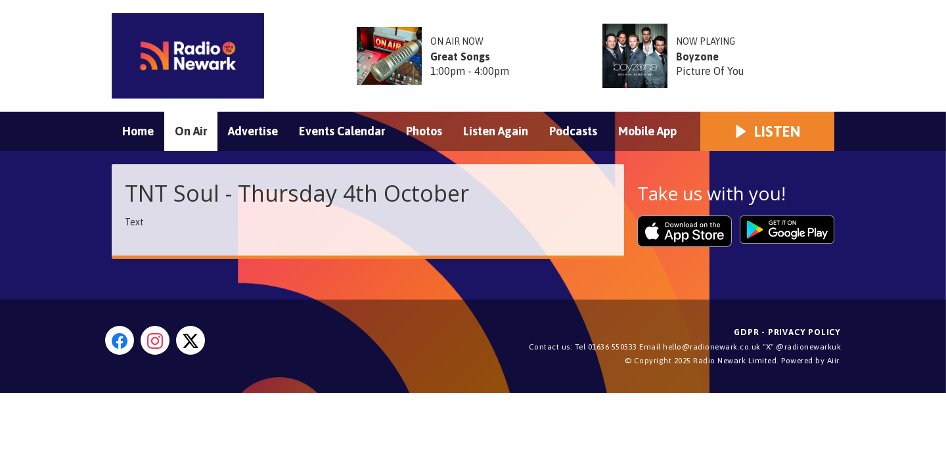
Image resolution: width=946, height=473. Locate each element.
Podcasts (573, 131)
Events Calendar (342, 131)
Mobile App (647, 131)
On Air (191, 131)
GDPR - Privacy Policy (787, 332)
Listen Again (495, 131)
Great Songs (460, 56)
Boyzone (697, 56)
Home (138, 131)
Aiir (833, 360)
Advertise (253, 131)
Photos (424, 131)
